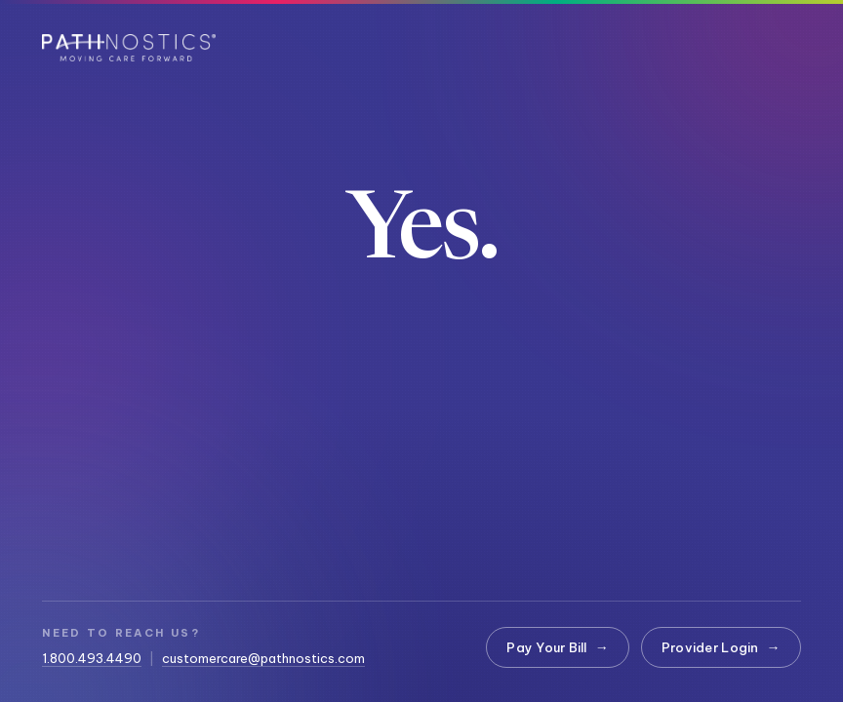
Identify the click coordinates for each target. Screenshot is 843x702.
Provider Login (721, 647)
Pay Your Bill (557, 647)
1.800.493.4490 (91, 658)
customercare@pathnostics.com (263, 658)
